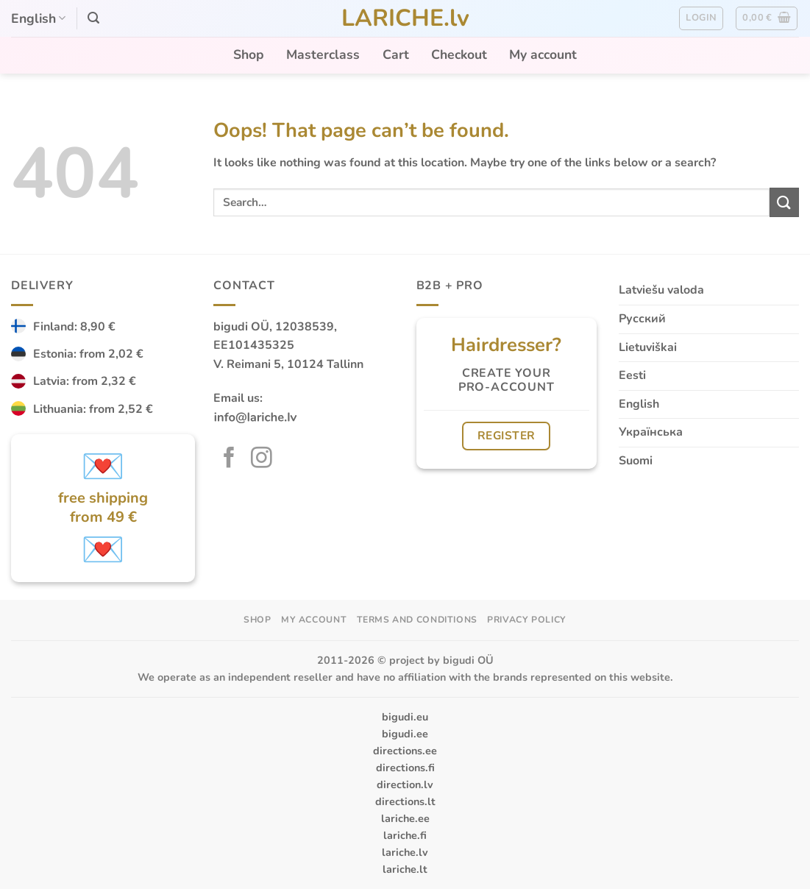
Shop (248, 54)
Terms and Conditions (417, 620)
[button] (93, 18)
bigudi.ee (405, 733)
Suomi (636, 461)
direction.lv (405, 784)
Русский (642, 319)
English (38, 18)
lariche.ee (405, 818)
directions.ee (405, 750)
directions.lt (405, 801)
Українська (651, 432)
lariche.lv (405, 852)
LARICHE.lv (405, 18)
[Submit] (784, 202)
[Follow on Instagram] (261, 459)
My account (543, 54)
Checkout (459, 54)
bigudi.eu (405, 716)
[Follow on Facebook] (229, 459)
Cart (396, 54)
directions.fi (405, 767)
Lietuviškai (648, 347)
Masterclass (323, 54)
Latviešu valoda (661, 290)
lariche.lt (405, 869)
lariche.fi (405, 835)
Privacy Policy (526, 620)
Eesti (632, 375)
